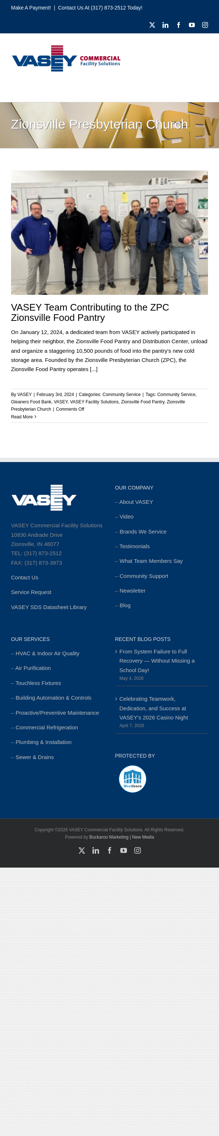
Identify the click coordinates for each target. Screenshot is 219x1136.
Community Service (122, 394)
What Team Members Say (151, 561)
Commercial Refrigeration (47, 727)
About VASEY (136, 502)
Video (127, 516)
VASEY (24, 394)
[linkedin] (165, 25)
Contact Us (24, 577)
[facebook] (179, 25)
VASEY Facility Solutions (94, 401)
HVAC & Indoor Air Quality (48, 653)
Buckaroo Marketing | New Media (122, 837)
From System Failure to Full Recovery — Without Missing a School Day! (157, 660)
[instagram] (205, 25)
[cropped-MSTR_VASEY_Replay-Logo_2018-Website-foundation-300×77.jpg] (66, 47)
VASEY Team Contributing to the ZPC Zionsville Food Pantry (90, 312)
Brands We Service (143, 531)
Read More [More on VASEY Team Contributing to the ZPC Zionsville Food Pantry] (22, 416)
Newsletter (133, 590)
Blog (125, 605)
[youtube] (192, 25)
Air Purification (33, 668)
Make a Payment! (31, 8)
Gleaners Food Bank (31, 401)
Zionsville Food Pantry (142, 401)
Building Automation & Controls (54, 698)
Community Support (144, 576)
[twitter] (152, 25)
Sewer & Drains (35, 757)
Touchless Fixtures (38, 683)
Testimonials (135, 546)
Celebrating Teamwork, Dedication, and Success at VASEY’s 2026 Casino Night (154, 708)
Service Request (31, 592)
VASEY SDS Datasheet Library (49, 607)
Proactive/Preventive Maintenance (57, 713)
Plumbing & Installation (44, 742)
